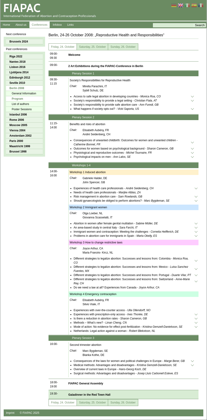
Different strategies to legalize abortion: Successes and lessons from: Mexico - (131, 269)
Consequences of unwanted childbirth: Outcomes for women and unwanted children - (126, 142)
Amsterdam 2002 (20, 135)
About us (20, 24)
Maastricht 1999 (19, 146)
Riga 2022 (15, 56)
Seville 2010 (17, 83)
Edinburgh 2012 (19, 77)
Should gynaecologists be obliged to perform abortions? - (122, 200)
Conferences (39, 24)
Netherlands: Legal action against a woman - (114, 331)
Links (70, 24)
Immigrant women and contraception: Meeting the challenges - (126, 231)
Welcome (74, 54)
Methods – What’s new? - (100, 322)
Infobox (57, 24)
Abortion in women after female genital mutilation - (116, 223)
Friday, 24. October (63, 46)
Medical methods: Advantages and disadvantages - (125, 365)
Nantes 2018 (17, 61)
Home (6, 24)
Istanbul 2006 (18, 114)
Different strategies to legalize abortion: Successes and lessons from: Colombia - (131, 260)
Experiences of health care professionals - (114, 188)
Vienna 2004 (17, 130)
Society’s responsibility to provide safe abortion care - (116, 104)
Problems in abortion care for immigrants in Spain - (115, 235)
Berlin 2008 (16, 88)
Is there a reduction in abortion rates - (110, 318)
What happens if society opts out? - (106, 108)
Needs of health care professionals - (107, 192)
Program (17, 98)
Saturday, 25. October (92, 46)
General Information (24, 93)
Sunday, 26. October (122, 46)
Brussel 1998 (17, 151)
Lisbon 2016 (17, 67)
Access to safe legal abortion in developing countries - (117, 96)
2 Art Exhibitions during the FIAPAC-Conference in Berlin (105, 66)
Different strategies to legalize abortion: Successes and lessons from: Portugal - (132, 275)
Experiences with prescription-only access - (111, 314)
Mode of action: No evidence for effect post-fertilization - (128, 326)
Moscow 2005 (18, 125)
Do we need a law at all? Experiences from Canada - (116, 287)
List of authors (20, 104)
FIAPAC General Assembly (85, 383)
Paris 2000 (16, 141)
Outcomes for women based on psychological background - (123, 148)
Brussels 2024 (18, 41)
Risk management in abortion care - (108, 196)
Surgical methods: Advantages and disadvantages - (126, 373)
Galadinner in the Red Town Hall (89, 394)
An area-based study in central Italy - (106, 227)
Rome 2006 (16, 119)
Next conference (16, 34)
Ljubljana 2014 (19, 72)
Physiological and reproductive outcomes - (113, 152)
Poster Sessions (22, 109)
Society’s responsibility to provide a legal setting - (115, 100)
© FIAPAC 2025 (29, 412)
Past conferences (16, 49)
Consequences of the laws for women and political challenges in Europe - (129, 361)
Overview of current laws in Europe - (110, 369)
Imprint (10, 412)
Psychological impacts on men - (102, 156)
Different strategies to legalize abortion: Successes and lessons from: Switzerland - (132, 281)
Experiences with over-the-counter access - (112, 310)
